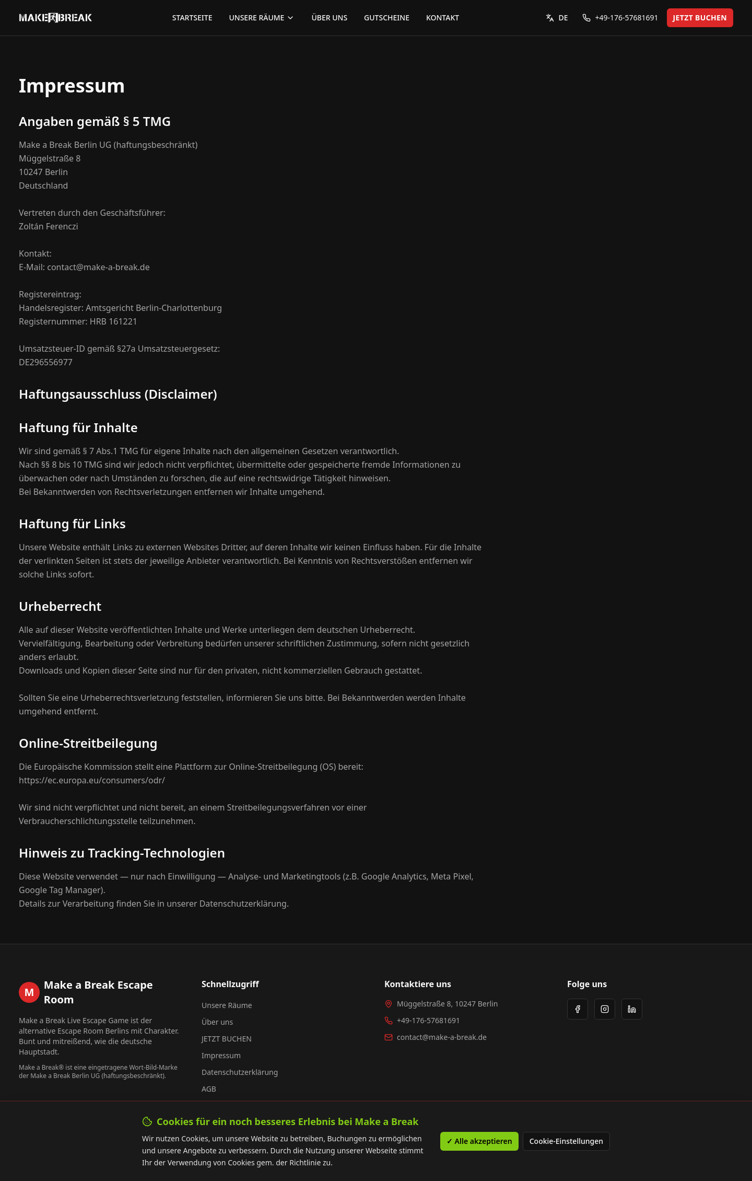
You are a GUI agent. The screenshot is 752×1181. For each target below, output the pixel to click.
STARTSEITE (192, 17)
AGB (209, 1089)
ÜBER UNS (329, 17)
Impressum (221, 1055)
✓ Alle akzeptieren (479, 1149)
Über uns (217, 1022)
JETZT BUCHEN (700, 17)
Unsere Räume (227, 1005)
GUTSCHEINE (386, 17)
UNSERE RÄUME (262, 17)
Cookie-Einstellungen (566, 1149)
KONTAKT (442, 17)
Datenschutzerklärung (240, 1072)
